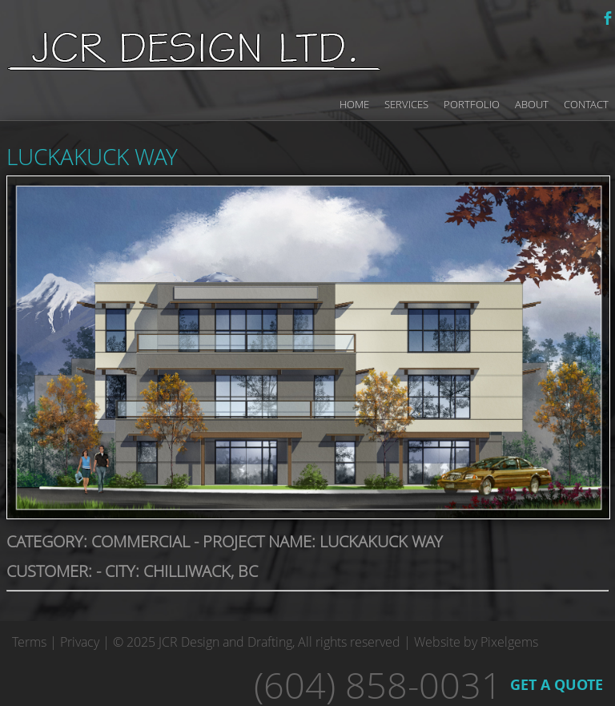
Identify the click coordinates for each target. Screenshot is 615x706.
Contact (586, 104)
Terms (29, 642)
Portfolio (472, 104)
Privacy (79, 642)
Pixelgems (509, 642)
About (532, 104)
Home (354, 104)
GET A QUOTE (556, 685)
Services (406, 104)
